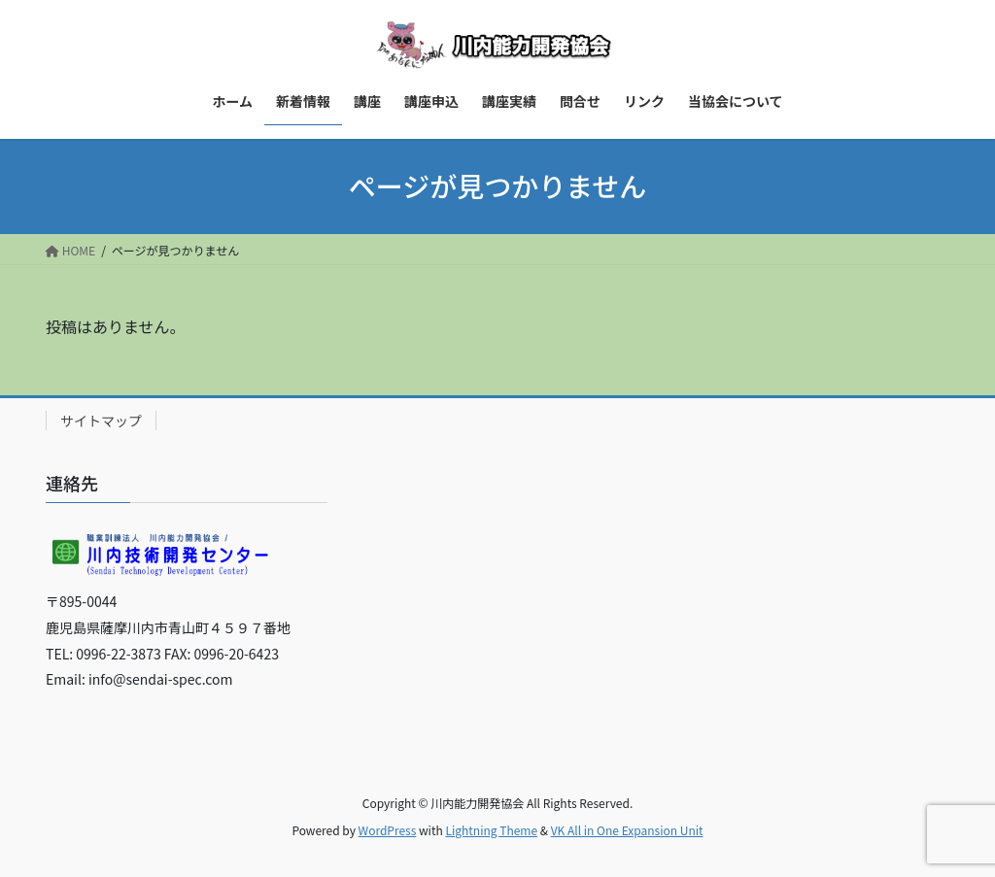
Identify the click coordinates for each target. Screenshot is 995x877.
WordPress (388, 830)
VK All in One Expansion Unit (627, 830)
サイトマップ (101, 420)
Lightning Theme (491, 830)
